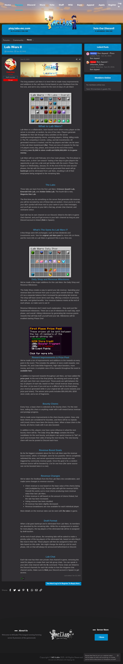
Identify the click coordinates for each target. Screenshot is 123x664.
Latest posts (103, 47)
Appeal (90, 5)
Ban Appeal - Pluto (102, 53)
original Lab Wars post (51, 235)
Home (8, 5)
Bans (79, 5)
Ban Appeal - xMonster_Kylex (99, 63)
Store (42, 5)
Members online (103, 78)
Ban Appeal (95, 58)
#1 (80, 59)
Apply (102, 5)
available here (26, 371)
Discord (31, 5)
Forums (19, 5)
